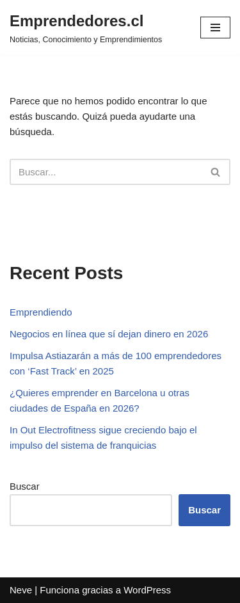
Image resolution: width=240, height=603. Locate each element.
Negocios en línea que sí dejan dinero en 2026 (109, 333)
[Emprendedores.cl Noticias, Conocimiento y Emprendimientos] (86, 27)
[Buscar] (106, 172)
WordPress (147, 589)
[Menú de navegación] (215, 27)
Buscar (25, 486)
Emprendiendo (41, 312)
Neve (21, 589)
